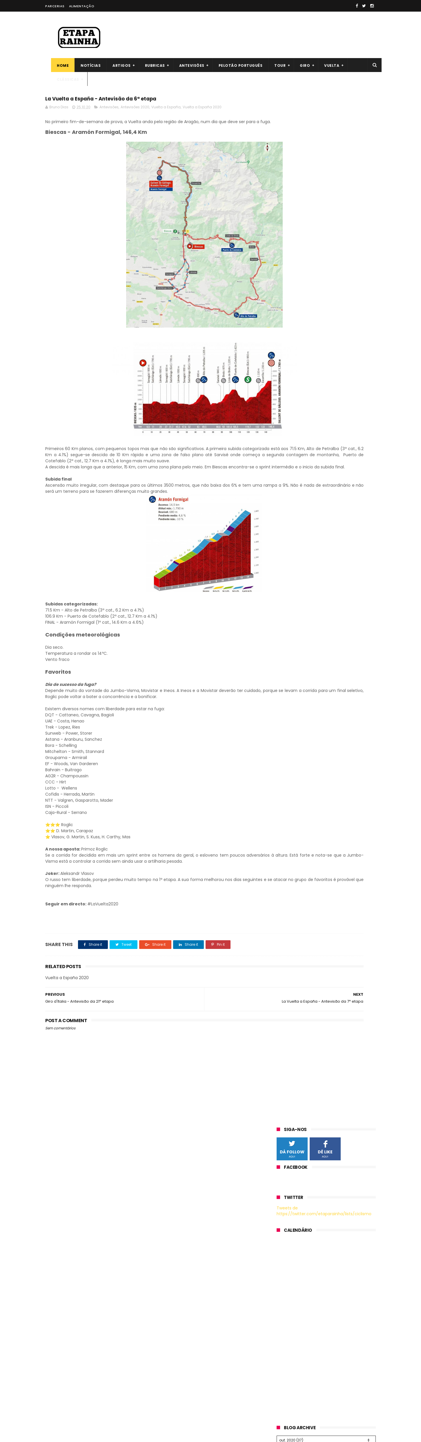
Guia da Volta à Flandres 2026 (332, 1322)
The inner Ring (59, 1226)
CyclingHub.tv (59, 1260)
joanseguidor (58, 1266)
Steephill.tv (56, 1334)
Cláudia (172, 1361)
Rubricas (149, 65)
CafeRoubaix (58, 1289)
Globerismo (56, 1368)
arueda (52, 1295)
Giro (299, 65)
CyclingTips (56, 1300)
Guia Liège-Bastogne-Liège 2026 (335, 1401)
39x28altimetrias (62, 1380)
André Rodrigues (182, 1345)
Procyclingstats (60, 1255)
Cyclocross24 (59, 1363)
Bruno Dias (176, 1353)
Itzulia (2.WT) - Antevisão (327, 1348)
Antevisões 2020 (135, 110)
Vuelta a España (166, 110)
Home (57, 65)
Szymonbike (57, 1351)
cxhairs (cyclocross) (65, 1317)
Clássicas (62, 79)
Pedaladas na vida (63, 1249)
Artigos (116, 65)
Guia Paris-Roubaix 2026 (326, 1296)
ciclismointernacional (67, 1283)
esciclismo (56, 1312)
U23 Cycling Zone (62, 1357)
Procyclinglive (59, 1340)
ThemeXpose (78, 1434)
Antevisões (186, 65)
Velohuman (57, 1329)
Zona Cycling (58, 1306)
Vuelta (325, 65)
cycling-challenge (63, 1374)
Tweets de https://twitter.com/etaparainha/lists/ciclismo (324, 181)
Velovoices (56, 1243)
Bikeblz (52, 1232)
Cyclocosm (56, 1323)
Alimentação (82, 6)
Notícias (85, 65)
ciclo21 (51, 1272)
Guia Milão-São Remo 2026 (329, 1375)
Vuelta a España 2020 (202, 110)
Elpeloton (54, 1278)
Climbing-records (63, 1346)
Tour (274, 65)
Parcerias (55, 6)
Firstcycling (56, 1221)
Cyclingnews (58, 1238)
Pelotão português (235, 65)
